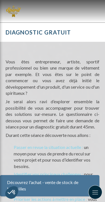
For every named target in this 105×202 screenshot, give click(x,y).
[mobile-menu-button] (95, 192)
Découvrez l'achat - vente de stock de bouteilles (42, 185)
